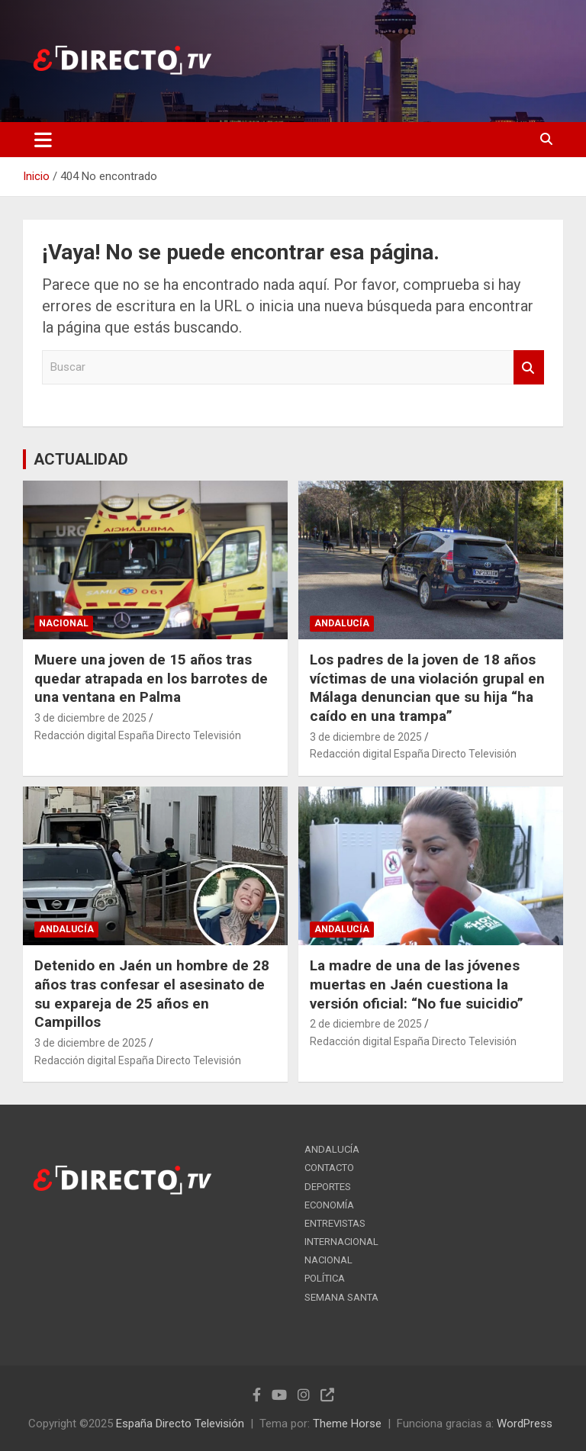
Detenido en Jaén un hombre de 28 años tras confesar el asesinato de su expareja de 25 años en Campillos (151, 994)
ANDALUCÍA (341, 623)
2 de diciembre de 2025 (366, 1024)
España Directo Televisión (180, 1423)
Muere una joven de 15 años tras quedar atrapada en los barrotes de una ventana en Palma (151, 678)
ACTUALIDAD (81, 459)
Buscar (529, 367)
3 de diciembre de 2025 (90, 718)
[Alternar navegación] (43, 139)
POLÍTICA (324, 1278)
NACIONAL (64, 623)
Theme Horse (347, 1423)
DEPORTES (327, 1186)
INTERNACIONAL (341, 1241)
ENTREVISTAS (334, 1223)
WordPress (524, 1423)
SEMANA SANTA (341, 1297)
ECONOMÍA (329, 1205)
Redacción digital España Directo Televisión (137, 735)
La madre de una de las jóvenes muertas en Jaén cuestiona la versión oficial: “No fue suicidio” (416, 984)
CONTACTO (329, 1167)
